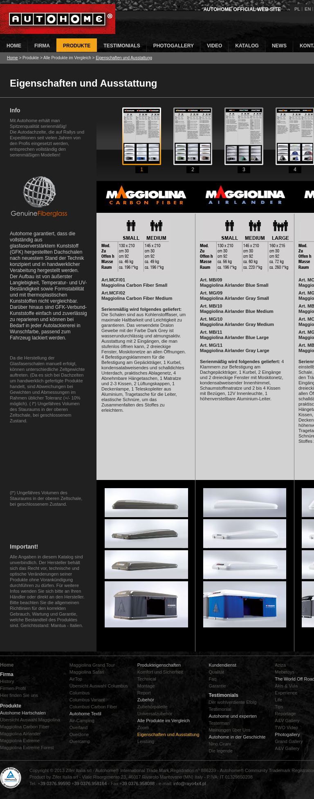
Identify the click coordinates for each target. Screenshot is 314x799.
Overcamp (80, 741)
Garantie (217, 685)
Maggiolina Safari (87, 672)
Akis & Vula (286, 685)
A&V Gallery (287, 720)
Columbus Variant (87, 699)
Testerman (219, 723)
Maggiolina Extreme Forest (27, 747)
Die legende (221, 750)
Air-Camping (82, 720)
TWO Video (286, 727)
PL (297, 9)
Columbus (80, 692)
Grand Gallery (289, 741)
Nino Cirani (220, 743)
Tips (279, 706)
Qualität (216, 672)
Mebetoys (284, 672)
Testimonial (220, 709)
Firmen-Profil (13, 688)
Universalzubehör (155, 713)
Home (12, 58)
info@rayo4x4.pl (189, 783)
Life (278, 699)
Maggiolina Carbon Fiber (24, 726)
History (7, 681)
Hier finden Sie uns (19, 695)
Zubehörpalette (152, 706)
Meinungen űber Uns (230, 730)
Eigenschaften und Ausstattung (124, 58)
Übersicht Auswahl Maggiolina (30, 719)
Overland (79, 727)
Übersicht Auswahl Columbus (99, 685)
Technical (146, 678)
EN (308, 9)
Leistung (146, 741)
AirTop (76, 678)
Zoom (143, 727)
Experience (286, 692)
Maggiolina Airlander (20, 733)
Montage (146, 685)
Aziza (280, 665)
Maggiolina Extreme (20, 740)
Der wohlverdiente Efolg (233, 702)
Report (144, 692)
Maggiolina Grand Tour (92, 665)
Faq (213, 678)
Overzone (79, 734)
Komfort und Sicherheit (160, 672)
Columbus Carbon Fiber (93, 706)
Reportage (285, 713)
